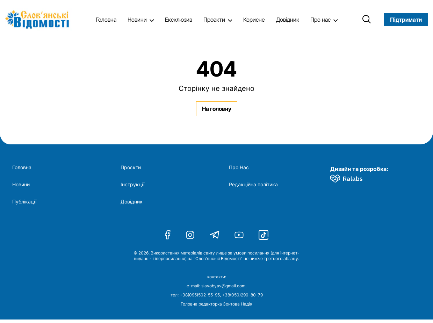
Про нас (320, 19)
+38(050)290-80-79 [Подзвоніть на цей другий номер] (242, 294)
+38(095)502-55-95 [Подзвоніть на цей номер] (200, 294)
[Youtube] (239, 235)
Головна (106, 19)
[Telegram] (214, 235)
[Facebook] (168, 235)
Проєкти (214, 19)
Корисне (254, 19)
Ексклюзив (178, 19)
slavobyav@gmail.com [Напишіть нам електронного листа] (223, 285)
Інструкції (132, 184)
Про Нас (239, 167)
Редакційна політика (253, 184)
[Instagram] (190, 235)
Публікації (24, 201)
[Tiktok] (263, 235)
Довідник (287, 19)
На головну (216, 108)
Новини (137, 19)
